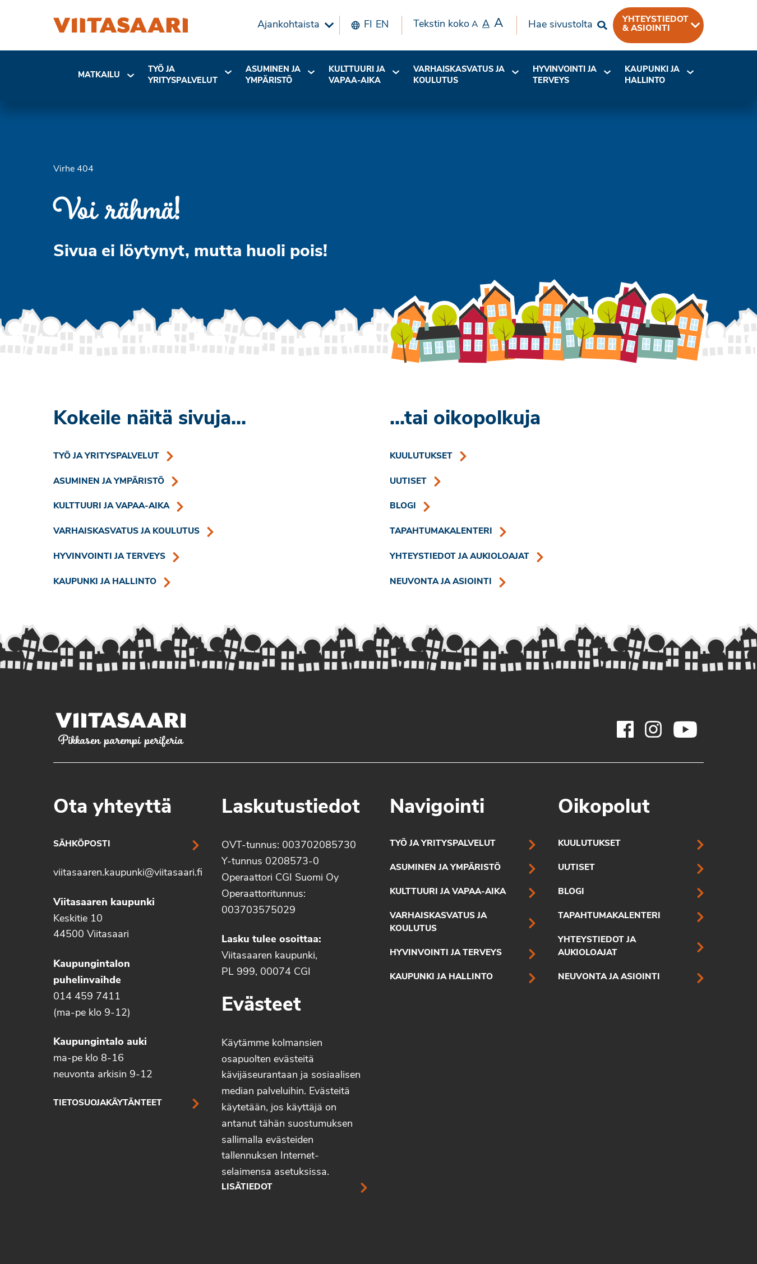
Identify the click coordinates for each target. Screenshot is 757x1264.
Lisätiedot (247, 1187)
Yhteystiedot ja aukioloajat (459, 557)
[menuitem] (293, 25)
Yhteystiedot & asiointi (655, 24)
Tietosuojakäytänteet (107, 1103)
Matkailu (99, 75)
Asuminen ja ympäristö (273, 75)
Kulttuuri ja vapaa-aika (357, 75)
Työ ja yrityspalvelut (183, 75)
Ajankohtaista (288, 25)
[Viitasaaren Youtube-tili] (685, 729)
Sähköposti (81, 844)
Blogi (403, 506)
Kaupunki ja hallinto (652, 75)
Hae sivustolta (560, 25)
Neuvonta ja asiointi (441, 582)
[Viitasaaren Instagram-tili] (653, 729)
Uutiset (408, 482)
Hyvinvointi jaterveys (565, 75)
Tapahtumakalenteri (441, 531)
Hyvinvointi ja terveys (109, 557)
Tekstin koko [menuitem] (458, 24)
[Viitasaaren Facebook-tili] (625, 729)
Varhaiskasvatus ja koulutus (459, 75)
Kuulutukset (421, 456)
